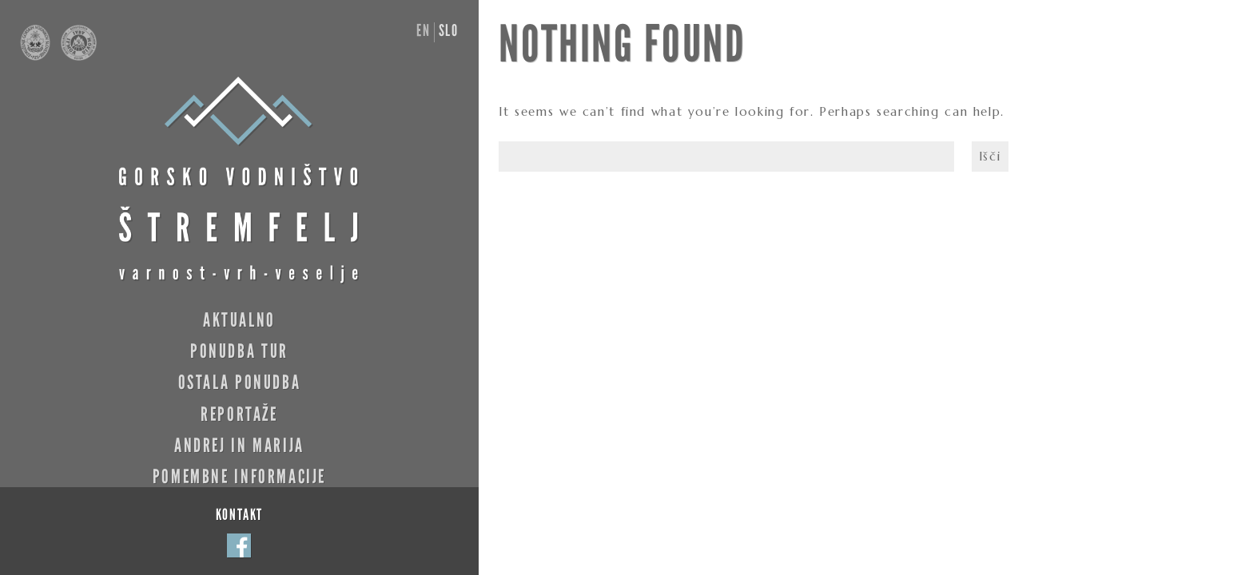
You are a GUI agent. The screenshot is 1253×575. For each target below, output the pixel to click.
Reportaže (239, 414)
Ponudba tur (239, 351)
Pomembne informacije (239, 476)
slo (449, 30)
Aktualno (239, 319)
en (423, 30)
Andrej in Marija (239, 445)
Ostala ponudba (239, 382)
